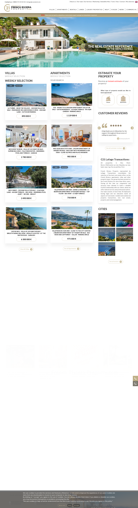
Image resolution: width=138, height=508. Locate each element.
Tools (113, 1)
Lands (81, 9)
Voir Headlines (69, 378)
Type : (16, 60)
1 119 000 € (72, 115)
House (108, 99)
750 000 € (71, 197)
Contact (122, 1)
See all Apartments (71, 249)
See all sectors (115, 262)
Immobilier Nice (105, 1)
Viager (114, 9)
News (122, 9)
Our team (80, 1)
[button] (99, 128)
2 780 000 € (26, 157)
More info (62, 505)
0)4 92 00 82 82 (20, 2)
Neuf (107, 9)
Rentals (73, 9)
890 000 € (26, 116)
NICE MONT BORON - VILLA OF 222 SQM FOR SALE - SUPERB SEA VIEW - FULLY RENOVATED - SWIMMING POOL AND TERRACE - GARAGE (26, 151)
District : (50, 60)
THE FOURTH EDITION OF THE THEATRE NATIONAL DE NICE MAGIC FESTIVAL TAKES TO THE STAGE (85, 356)
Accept (76, 505)
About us (73, 1)
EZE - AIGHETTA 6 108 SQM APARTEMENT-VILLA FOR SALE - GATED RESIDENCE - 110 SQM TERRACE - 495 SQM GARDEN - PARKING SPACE (71, 109)
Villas (52, 9)
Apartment (123, 99)
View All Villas (26, 249)
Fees (117, 1)
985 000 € (71, 156)
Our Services (88, 1)
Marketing (96, 1)
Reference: (106, 60)
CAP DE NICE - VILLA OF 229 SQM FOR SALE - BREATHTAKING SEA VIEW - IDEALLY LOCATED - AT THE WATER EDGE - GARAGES (26, 233)
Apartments (62, 9)
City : (32, 60)
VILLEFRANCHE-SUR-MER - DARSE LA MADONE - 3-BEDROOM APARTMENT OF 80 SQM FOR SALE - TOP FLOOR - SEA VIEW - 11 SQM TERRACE (72, 191)
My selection (130, 1)
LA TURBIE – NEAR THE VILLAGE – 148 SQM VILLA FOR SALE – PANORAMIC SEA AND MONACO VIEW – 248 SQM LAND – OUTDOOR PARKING (26, 110)
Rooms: (69, 60)
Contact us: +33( (10, 2)
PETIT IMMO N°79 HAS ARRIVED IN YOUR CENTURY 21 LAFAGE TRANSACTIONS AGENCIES (116, 356)
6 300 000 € (26, 239)
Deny (69, 505)
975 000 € (71, 239)
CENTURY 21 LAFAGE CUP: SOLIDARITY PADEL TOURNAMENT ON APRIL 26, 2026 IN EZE (19, 356)
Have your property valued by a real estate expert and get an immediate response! (69, 15)
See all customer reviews (115, 148)
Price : (87, 60)
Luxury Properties (95, 9)
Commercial (131, 9)
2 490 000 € (26, 198)
